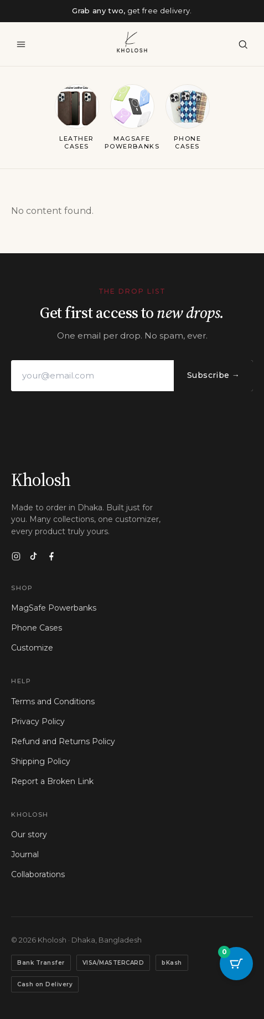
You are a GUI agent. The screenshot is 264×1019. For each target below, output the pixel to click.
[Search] (243, 44)
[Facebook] (51, 556)
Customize (32, 648)
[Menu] (21, 44)
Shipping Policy (40, 761)
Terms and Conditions (53, 701)
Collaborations (38, 874)
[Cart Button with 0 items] (236, 963)
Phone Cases (36, 628)
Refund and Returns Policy (63, 741)
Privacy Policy (38, 721)
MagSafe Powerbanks (53, 608)
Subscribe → (213, 375)
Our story (29, 834)
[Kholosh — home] (132, 42)
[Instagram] (16, 556)
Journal (25, 854)
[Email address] (92, 375)
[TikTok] (34, 556)
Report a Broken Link (52, 781)
